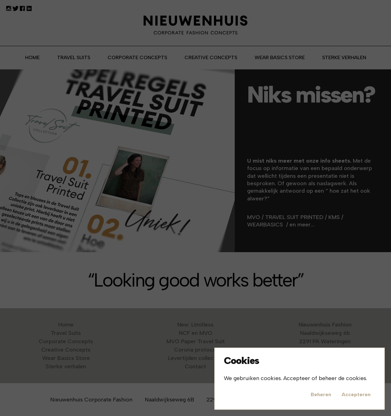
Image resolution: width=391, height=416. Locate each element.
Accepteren (356, 394)
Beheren (321, 394)
